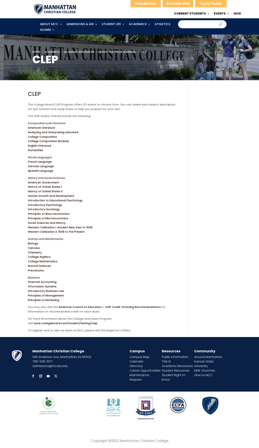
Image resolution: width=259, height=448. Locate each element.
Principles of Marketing (43, 300)
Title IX (166, 361)
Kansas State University (204, 363)
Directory (136, 366)
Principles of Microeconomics (48, 218)
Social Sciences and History (47, 223)
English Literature (39, 146)
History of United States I (45, 187)
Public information (175, 357)
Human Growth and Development (51, 196)
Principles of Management (46, 295)
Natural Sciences (39, 266)
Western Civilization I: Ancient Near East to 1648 (60, 227)
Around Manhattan (208, 357)
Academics (138, 24)
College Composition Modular (48, 141)
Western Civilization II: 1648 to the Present (56, 232)
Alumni (45, 30)
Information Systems (42, 286)
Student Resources (175, 370)
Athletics (162, 24)
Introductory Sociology (44, 209)
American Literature (41, 128)
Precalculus (36, 270)
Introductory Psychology (45, 205)
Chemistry (35, 252)
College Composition (42, 137)
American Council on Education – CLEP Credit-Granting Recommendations (110, 307)
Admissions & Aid (80, 24)
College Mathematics (42, 261)
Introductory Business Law (46, 291)
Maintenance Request (139, 377)
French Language (40, 162)
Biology (33, 243)
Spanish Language (40, 171)
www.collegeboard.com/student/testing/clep (65, 323)
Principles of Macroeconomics (49, 214)
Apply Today (211, 3)
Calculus (34, 248)
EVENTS (220, 14)
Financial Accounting (42, 282)
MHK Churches (204, 370)
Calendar (136, 361)
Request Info (145, 3)
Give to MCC (203, 375)
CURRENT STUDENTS (190, 14)
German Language (41, 166)
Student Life (111, 24)
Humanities (35, 150)
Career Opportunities (145, 370)
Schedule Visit (178, 3)
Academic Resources (177, 366)
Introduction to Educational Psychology (55, 200)
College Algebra (39, 257)
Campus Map (140, 357)
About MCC (49, 24)
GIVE (237, 14)
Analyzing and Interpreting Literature (53, 132)
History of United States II (45, 191)
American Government (43, 182)
